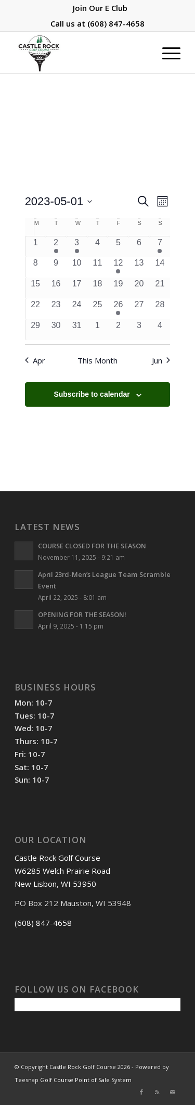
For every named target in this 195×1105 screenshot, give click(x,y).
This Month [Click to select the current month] (97, 360)
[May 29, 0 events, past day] (35, 329)
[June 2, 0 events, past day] (118, 329)
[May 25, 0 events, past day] (97, 308)
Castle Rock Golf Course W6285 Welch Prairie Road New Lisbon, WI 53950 (62, 870)
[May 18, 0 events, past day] (97, 288)
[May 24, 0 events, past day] (77, 308)
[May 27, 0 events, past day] (138, 308)
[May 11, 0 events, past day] (97, 267)
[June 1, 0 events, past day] (97, 329)
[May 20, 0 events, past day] (138, 288)
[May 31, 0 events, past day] (77, 329)
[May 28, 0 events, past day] (159, 308)
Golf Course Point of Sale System (86, 1080)
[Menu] (166, 52)
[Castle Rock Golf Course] (81, 52)
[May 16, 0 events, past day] (56, 288)
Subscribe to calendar (91, 394)
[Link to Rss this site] (157, 1092)
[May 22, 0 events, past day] (35, 308)
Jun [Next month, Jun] (161, 360)
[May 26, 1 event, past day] (118, 308)
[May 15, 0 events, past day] (35, 288)
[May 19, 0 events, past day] (118, 288)
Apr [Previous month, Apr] (35, 360)
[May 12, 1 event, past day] (118, 267)
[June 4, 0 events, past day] (159, 329)
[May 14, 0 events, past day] (159, 267)
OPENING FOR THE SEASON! (82, 614)
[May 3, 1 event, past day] (77, 246)
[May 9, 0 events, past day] (56, 267)
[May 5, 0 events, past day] (118, 246)
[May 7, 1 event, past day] (159, 246)
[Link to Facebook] (141, 1092)
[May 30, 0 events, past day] (56, 329)
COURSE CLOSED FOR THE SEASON (92, 545)
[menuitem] (100, 7)
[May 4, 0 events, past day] (97, 246)
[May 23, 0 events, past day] (56, 308)
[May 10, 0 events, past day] (77, 267)
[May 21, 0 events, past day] (159, 288)
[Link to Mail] (172, 1092)
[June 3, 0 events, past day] (138, 329)
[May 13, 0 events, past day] (138, 267)
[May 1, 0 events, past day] (35, 246)
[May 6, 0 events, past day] (138, 246)
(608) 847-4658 (116, 23)
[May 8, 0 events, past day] (35, 267)
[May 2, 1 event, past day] (56, 246)
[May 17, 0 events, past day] (77, 288)
